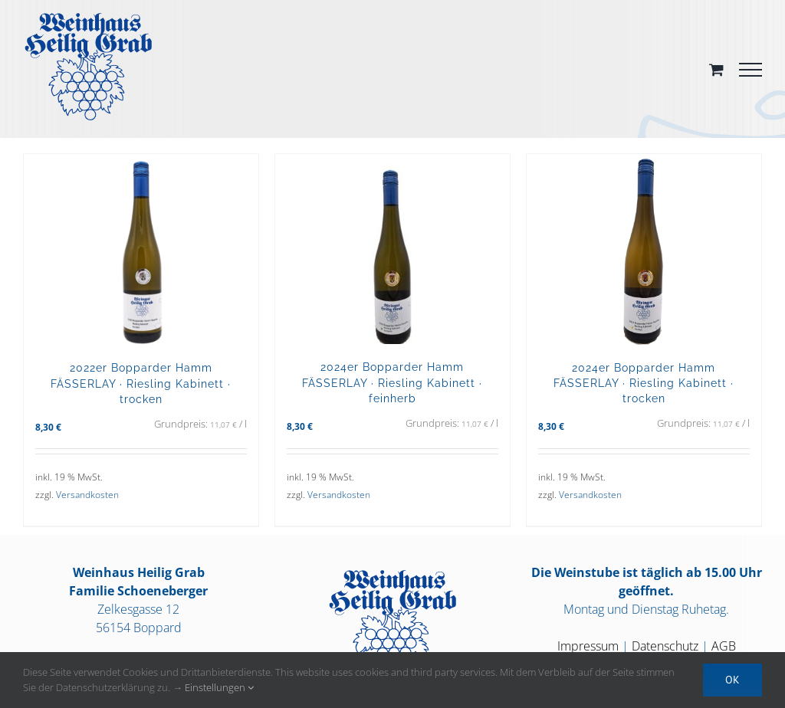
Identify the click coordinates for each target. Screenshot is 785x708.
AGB (723, 646)
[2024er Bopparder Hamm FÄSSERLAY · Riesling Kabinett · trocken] (644, 249)
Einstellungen (219, 687)
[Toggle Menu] (750, 70)
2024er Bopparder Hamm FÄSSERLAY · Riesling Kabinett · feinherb (392, 382)
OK (732, 680)
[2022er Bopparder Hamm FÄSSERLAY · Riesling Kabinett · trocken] (141, 249)
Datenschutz (665, 646)
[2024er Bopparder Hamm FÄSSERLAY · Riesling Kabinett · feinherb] (392, 249)
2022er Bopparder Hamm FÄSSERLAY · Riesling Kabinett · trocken (141, 383)
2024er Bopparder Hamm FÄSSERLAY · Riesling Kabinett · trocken (643, 383)
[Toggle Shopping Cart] (716, 69)
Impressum (588, 646)
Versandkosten (87, 494)
